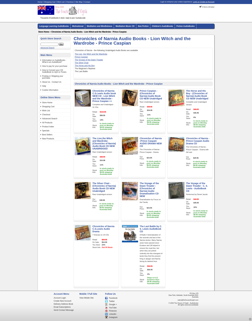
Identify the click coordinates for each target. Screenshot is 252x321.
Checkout (69, 2)
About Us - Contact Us (51, 82)
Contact (87, 2)
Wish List (60, 2)
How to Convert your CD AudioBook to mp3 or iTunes (54, 71)
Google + (113, 304)
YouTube (113, 308)
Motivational (77, 26)
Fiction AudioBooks (185, 26)
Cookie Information (50, 90)
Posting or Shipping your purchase (52, 77)
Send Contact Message (64, 310)
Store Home (43, 32)
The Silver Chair (82, 63)
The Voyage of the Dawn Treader (89, 60)
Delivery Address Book (63, 304)
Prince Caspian (81, 57)
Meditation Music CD (125, 26)
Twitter (112, 301)
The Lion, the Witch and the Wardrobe (91, 54)
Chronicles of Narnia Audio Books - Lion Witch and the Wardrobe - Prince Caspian (88, 32)
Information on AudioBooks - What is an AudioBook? (54, 61)
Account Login (60, 298)
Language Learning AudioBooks (54, 26)
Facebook (113, 298)
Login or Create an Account (203, 2)
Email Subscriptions (62, 307)
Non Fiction (143, 26)
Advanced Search (47, 48)
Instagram (113, 317)
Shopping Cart (49, 2)
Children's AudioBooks (162, 26)
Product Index (48, 127)
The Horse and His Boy (85, 66)
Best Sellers (47, 135)
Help (44, 86)
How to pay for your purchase (54, 66)
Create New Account (62, 301)
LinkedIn (112, 314)
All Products (47, 122)
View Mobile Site (86, 298)
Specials (45, 131)
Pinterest (113, 311)
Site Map (78, 2)
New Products (48, 139)
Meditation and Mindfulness (99, 26)
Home (40, 2)
